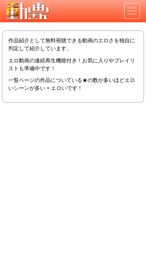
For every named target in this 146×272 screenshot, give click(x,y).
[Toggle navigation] (132, 11)
